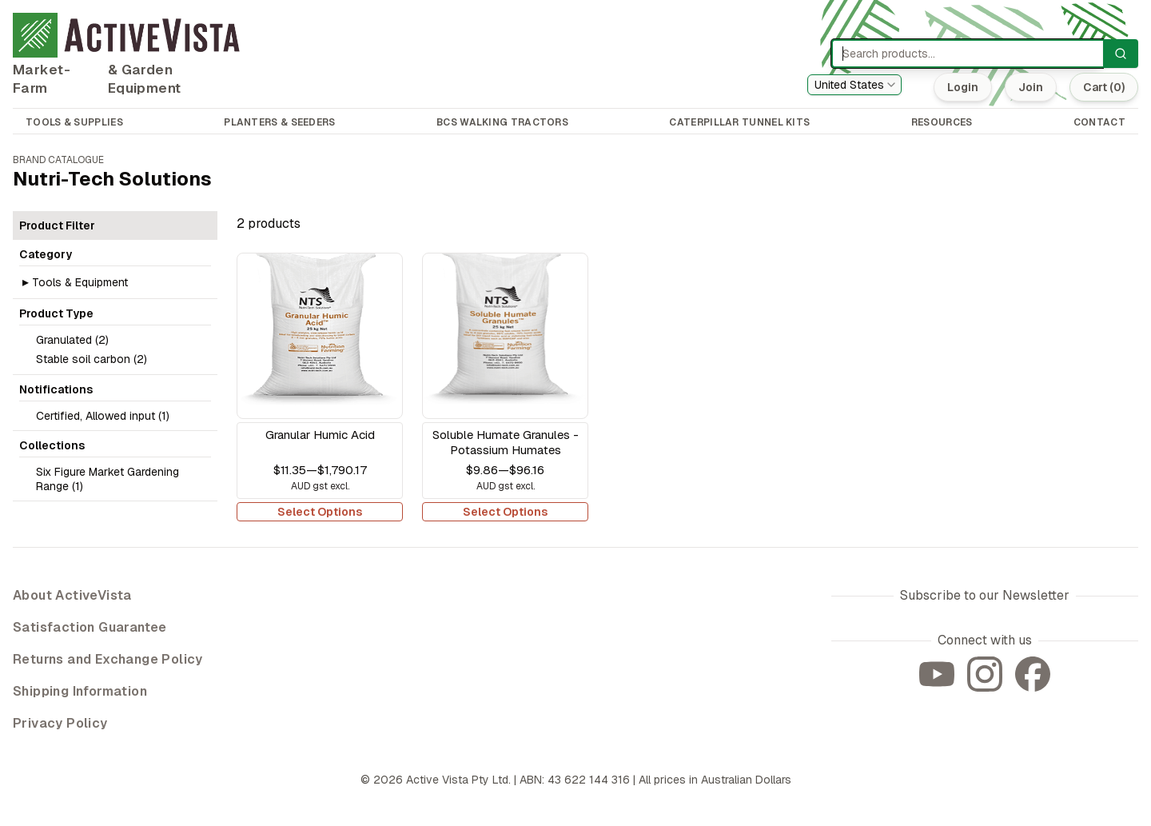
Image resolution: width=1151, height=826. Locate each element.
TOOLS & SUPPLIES (74, 122)
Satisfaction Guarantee (90, 627)
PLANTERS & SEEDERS (279, 122)
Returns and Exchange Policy (108, 659)
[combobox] (854, 84)
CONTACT (1099, 122)
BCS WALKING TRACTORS (502, 122)
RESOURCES (942, 122)
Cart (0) (1104, 87)
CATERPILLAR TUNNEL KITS (739, 122)
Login (962, 87)
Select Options (319, 512)
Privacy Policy (60, 723)
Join (1030, 87)
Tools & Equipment (80, 282)
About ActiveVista (72, 595)
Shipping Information (80, 691)
